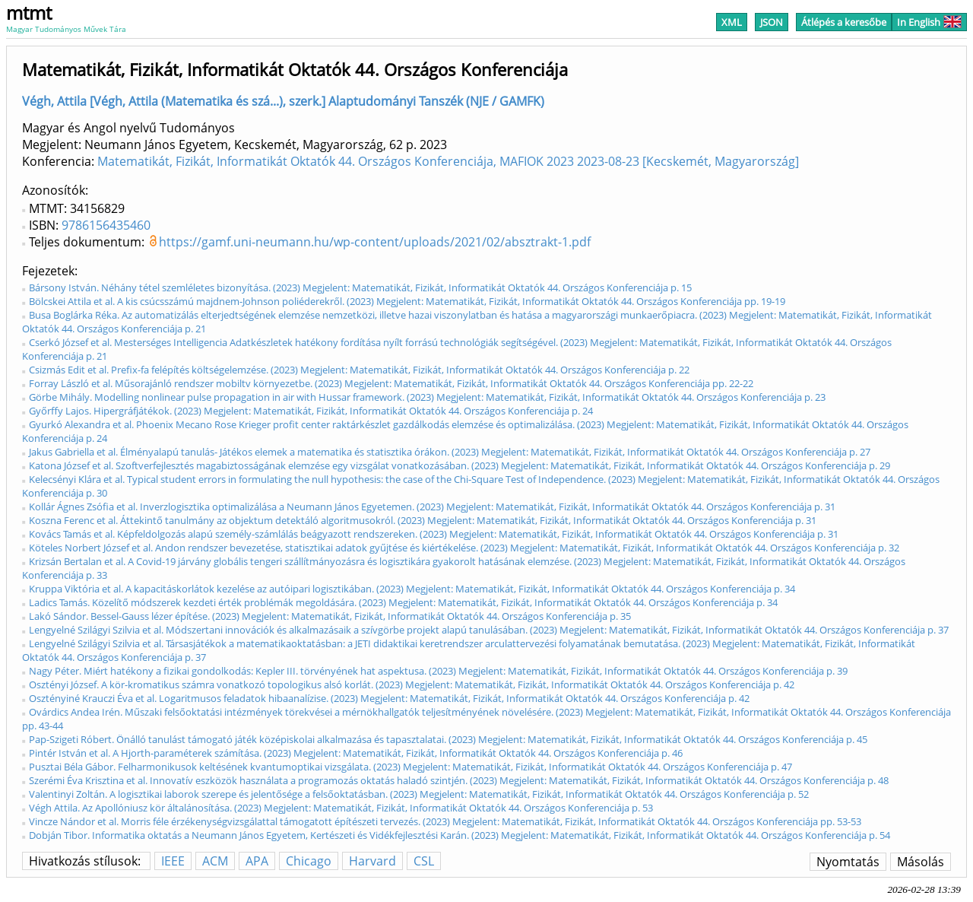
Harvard (372, 861)
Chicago (308, 861)
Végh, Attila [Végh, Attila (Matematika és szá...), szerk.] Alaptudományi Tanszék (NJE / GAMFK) (283, 101)
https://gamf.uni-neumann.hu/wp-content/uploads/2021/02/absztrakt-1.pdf (375, 241)
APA (257, 861)
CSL (424, 861)
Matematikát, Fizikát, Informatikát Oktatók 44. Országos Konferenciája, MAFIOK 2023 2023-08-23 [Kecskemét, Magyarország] (448, 161)
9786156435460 (106, 225)
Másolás (920, 861)
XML (731, 22)
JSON (771, 22)
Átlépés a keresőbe (843, 22)
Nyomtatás (848, 861)
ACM (215, 861)
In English (929, 22)
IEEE (173, 861)
